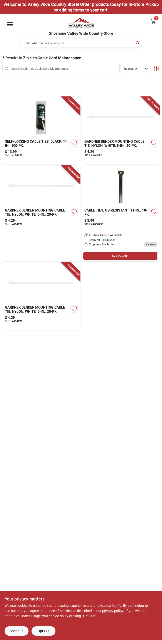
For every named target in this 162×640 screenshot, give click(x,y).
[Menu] (10, 24)
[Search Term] (81, 43)
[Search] (138, 42)
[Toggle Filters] (156, 68)
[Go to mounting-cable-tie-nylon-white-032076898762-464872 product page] (121, 130)
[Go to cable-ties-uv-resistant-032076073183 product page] (121, 213)
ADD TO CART (120, 255)
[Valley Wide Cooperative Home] (81, 22)
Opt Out (43, 631)
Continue (16, 631)
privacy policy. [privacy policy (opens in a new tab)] (113, 611)
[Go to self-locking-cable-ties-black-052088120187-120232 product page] (41, 130)
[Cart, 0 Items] (153, 21)
